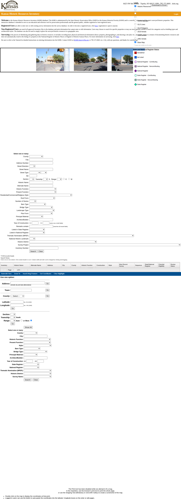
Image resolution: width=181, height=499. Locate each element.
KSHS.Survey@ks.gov (81, 40)
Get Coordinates (45, 274)
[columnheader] (6, 265)
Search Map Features (30, 274)
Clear (41, 251)
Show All (28, 327)
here (96, 26)
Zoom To (17, 274)
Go (47, 284)
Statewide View (6, 274)
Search (33, 251)
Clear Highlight (59, 274)
